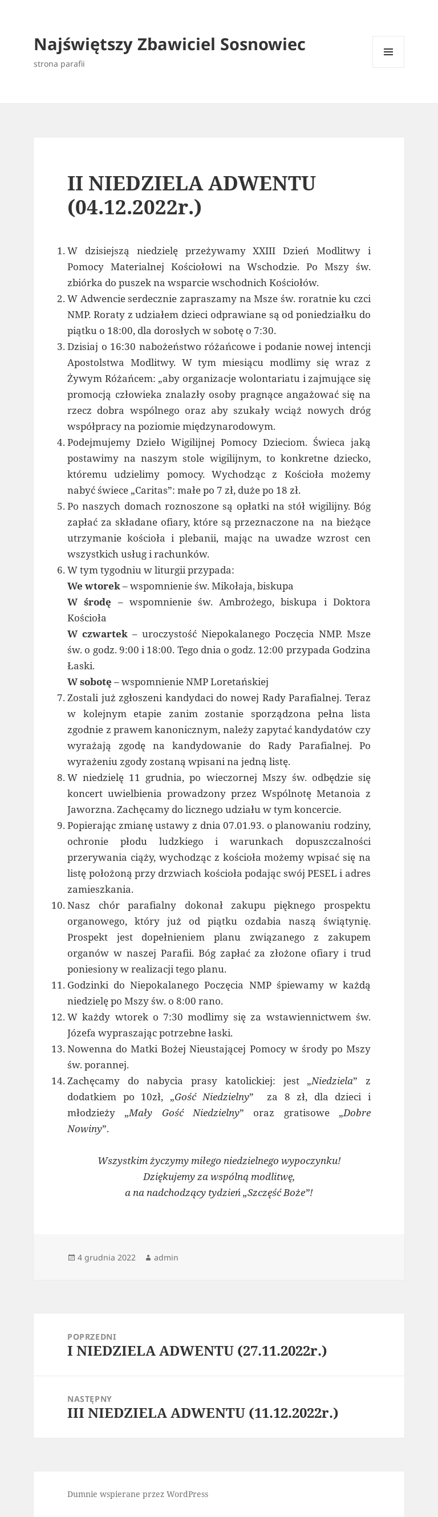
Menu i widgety (388, 67)
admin (166, 1257)
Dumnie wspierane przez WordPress (137, 1493)
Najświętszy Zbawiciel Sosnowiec (170, 43)
